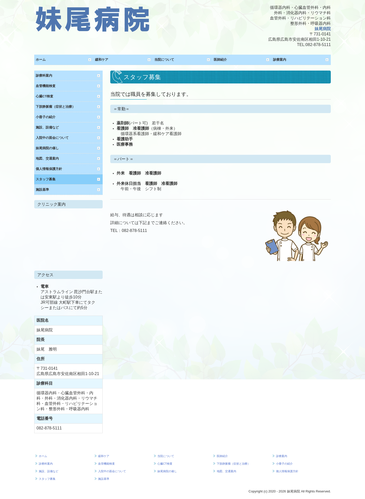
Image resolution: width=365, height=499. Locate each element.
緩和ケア (101, 59)
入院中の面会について (52, 138)
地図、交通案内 (47, 158)
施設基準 (42, 189)
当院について (164, 59)
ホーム (41, 59)
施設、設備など (47, 127)
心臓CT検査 (44, 96)
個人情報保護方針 (49, 169)
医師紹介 (220, 59)
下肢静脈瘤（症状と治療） (55, 107)
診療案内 (279, 59)
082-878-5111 (318, 44)
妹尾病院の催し (47, 148)
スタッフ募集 (46, 179)
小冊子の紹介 (46, 117)
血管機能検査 (46, 86)
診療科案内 (44, 75)
